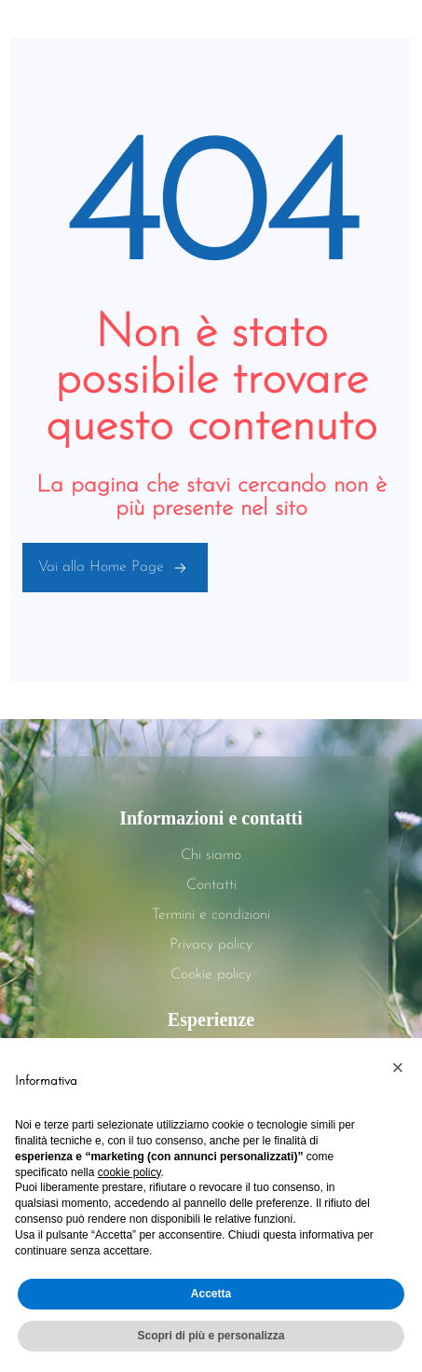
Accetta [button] (211, 1293)
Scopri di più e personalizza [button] (210, 1335)
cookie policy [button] (129, 1172)
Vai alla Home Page (115, 567)
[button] (398, 1068)
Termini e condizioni (211, 915)
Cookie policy (211, 974)
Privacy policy (211, 944)
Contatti (211, 885)
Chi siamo (211, 855)
